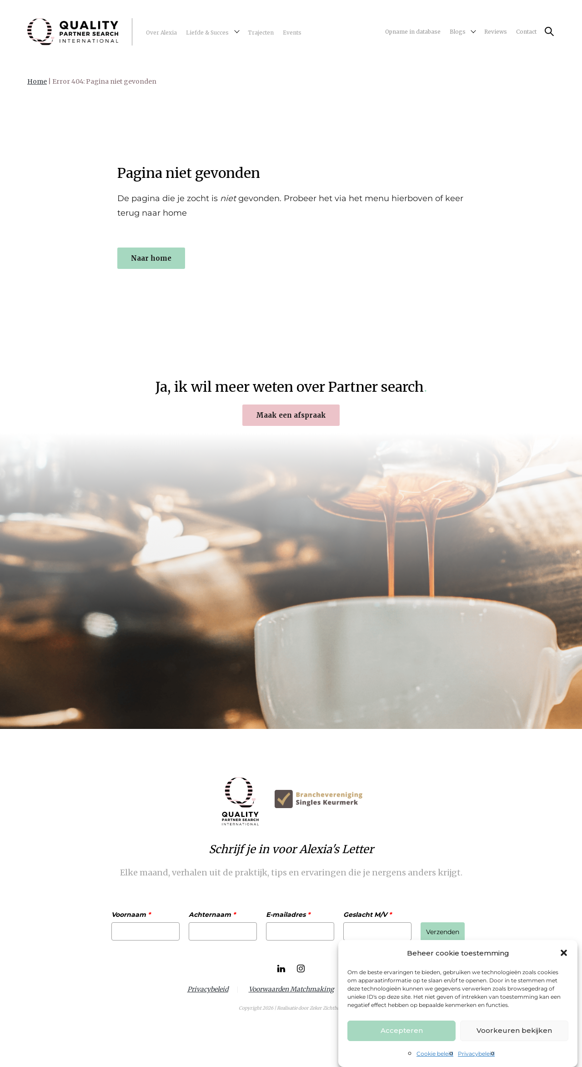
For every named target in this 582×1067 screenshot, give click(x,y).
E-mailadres (288, 914)
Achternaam (212, 914)
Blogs (458, 31)
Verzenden (442, 932)
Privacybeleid (476, 1053)
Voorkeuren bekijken (514, 1030)
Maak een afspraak (291, 415)
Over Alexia (161, 32)
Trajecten (261, 32)
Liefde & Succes (207, 32)
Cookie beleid (434, 1053)
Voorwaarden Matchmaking (291, 989)
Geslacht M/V (367, 914)
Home (37, 81)
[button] (563, 952)
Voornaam (131, 914)
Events (292, 32)
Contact (526, 31)
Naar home (151, 258)
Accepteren (402, 1030)
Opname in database (413, 31)
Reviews (495, 31)
